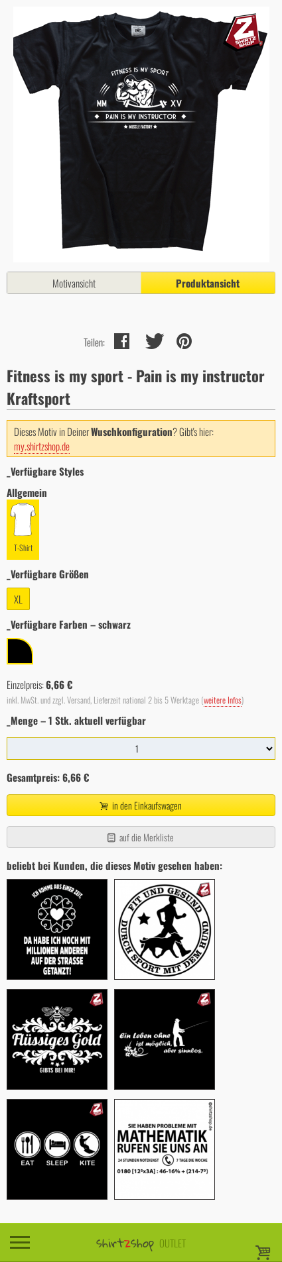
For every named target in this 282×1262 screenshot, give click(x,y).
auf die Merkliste (140, 837)
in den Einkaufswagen (139, 805)
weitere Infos (223, 700)
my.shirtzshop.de (42, 446)
